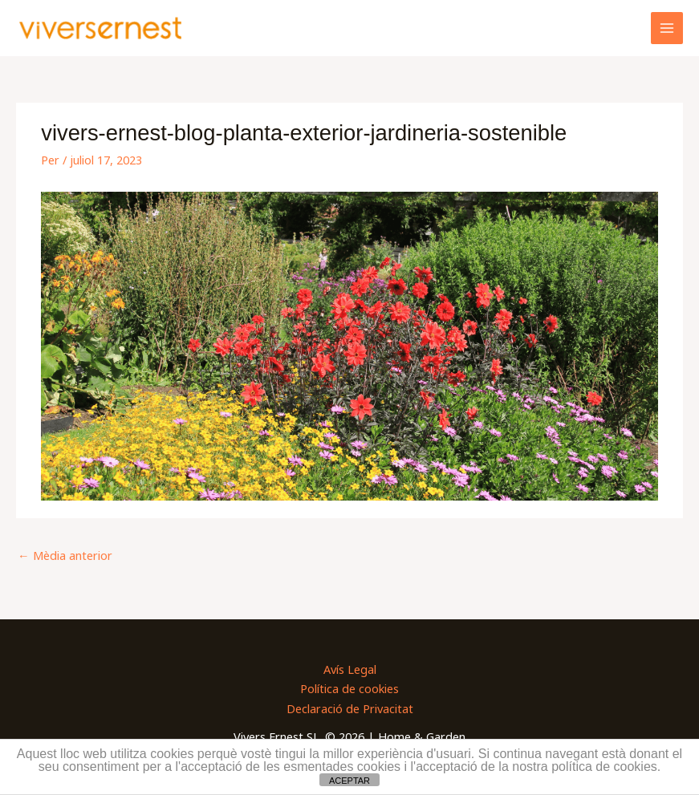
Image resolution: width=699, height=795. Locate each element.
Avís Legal (349, 669)
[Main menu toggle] (667, 28)
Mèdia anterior (65, 555)
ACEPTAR (349, 780)
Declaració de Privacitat (350, 708)
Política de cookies (349, 688)
